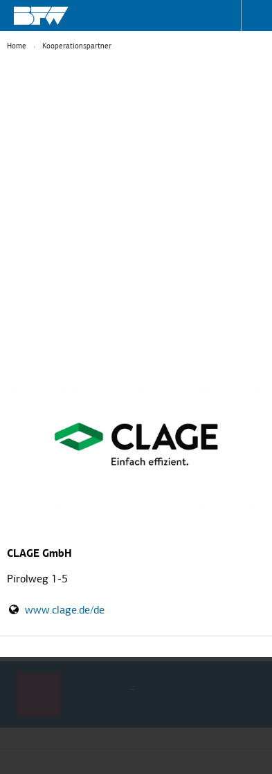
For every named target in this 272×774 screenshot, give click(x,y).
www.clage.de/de (65, 610)
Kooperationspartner (76, 46)
